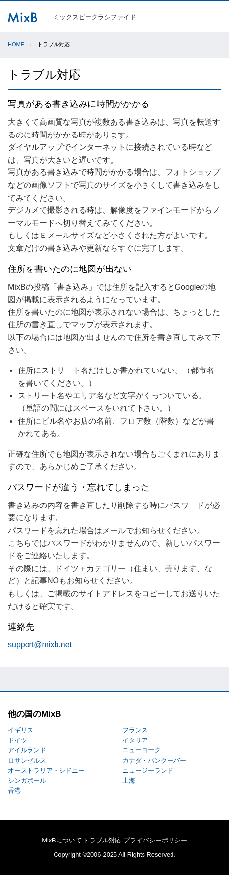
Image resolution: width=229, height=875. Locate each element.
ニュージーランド (147, 770)
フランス (135, 730)
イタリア (135, 740)
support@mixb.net (40, 644)
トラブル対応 (102, 840)
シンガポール (27, 780)
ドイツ (17, 740)
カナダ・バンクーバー (154, 760)
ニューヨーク (141, 750)
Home (16, 44)
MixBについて (61, 840)
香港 (14, 790)
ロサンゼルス (27, 760)
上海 (128, 780)
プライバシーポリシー (155, 840)
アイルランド (27, 750)
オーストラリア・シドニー (46, 770)
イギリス (20, 730)
